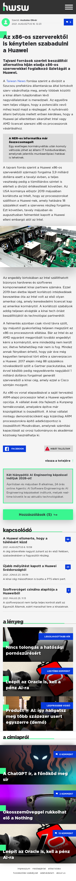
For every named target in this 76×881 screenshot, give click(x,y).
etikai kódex (54, 868)
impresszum (23, 868)
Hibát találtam (57, 449)
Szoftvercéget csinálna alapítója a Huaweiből (30, 591)
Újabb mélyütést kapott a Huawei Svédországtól (30, 568)
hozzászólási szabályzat (25, 873)
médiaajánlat (39, 868)
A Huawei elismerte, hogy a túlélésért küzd (25, 540)
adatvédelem (47, 873)
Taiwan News (16, 81)
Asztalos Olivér (28, 20)
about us (60, 873)
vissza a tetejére (58, 461)
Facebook (14, 449)
